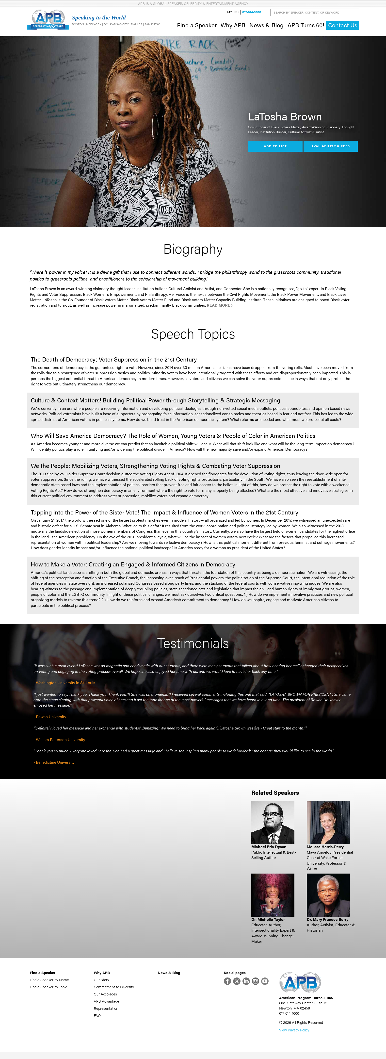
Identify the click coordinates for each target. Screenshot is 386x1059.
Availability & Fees (330, 150)
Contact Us (342, 27)
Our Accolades (105, 997)
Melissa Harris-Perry (325, 850)
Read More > (220, 308)
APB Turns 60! (306, 26)
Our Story (101, 983)
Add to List (275, 150)
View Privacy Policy (294, 1036)
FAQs (98, 1019)
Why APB (233, 26)
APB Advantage (106, 1004)
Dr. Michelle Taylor (268, 923)
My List (233, 14)
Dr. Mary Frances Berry (327, 923)
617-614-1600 (251, 14)
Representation (106, 1011)
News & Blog (266, 26)
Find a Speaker (197, 26)
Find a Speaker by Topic (48, 990)
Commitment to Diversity (114, 990)
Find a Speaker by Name (49, 983)
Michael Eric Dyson (268, 850)
